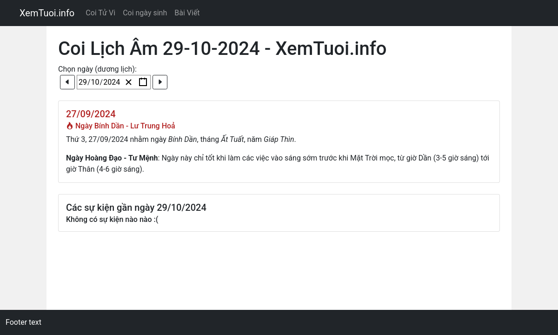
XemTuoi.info (47, 13)
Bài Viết (186, 12)
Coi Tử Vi (100, 12)
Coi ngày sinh (145, 12)
